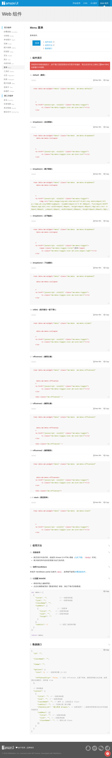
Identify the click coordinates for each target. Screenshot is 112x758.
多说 (8, 100)
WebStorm (57, 753)
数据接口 (48, 48)
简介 (7, 59)
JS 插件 (93, 3)
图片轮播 (9, 83)
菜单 (7, 67)
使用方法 (48, 45)
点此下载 (78, 557)
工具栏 (9, 71)
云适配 (8, 748)
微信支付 (11, 112)
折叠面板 (10, 32)
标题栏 (9, 91)
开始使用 (76, 3)
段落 (9, 79)
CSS (85, 3)
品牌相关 (30, 748)
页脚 (8, 44)
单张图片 (9, 40)
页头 (8, 55)
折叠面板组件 (80, 572)
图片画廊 (10, 47)
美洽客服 (10, 108)
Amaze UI (12, 3)
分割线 (9, 36)
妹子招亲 (21, 748)
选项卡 (8, 87)
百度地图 (9, 104)
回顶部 (8, 51)
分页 (9, 75)
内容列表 (9, 63)
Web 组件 (104, 3)
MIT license (36, 753)
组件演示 (48, 42)
